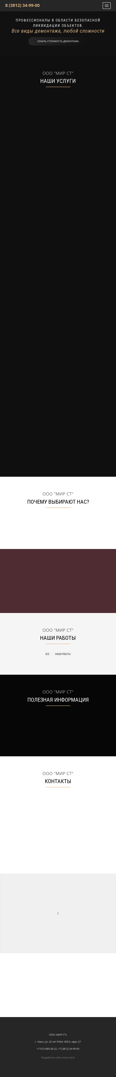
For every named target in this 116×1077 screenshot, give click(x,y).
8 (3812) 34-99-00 (22, 5)
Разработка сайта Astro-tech (58, 1057)
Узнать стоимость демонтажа (58, 41)
